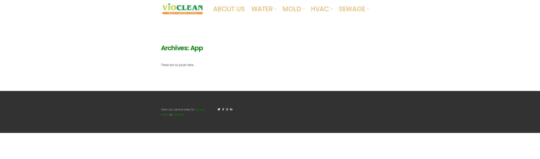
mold (164, 114)
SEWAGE (352, 9)
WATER (262, 9)
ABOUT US (229, 9)
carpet (178, 114)
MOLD (292, 9)
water (200, 109)
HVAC (320, 9)
